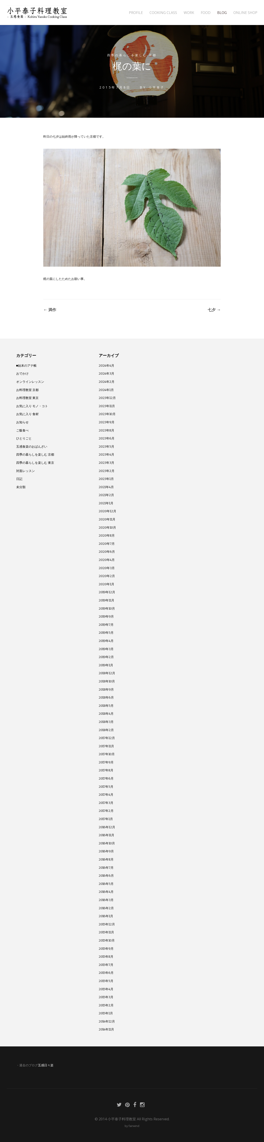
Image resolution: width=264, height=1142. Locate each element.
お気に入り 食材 (27, 414)
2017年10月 (107, 754)
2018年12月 (107, 673)
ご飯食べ (22, 430)
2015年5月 (106, 980)
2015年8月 (106, 956)
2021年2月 (106, 495)
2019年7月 (106, 624)
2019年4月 (106, 640)
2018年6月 (106, 697)
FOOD (206, 12)
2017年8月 (106, 770)
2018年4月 (106, 713)
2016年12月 (107, 827)
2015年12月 (107, 924)
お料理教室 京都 (27, 389)
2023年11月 (107, 406)
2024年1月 (106, 389)
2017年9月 (106, 762)
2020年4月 (107, 559)
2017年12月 (107, 738)
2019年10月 (107, 608)
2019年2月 (106, 657)
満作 (49, 309)
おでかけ (22, 373)
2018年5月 (106, 705)
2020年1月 (106, 584)
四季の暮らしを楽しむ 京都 (132, 55)
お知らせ (22, 422)
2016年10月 (107, 843)
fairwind (133, 1125)
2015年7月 (106, 964)
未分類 (21, 487)
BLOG (222, 12)
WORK (189, 12)
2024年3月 (106, 373)
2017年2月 (106, 810)
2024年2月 (106, 381)
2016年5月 (106, 883)
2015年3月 (106, 997)
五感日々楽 (45, 1065)
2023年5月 (106, 446)
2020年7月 (107, 543)
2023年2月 (106, 470)
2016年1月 (106, 916)
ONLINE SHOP (245, 12)
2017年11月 (106, 746)
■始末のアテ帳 (26, 365)
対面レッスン (25, 470)
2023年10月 (107, 414)
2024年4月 (106, 365)
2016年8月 (106, 859)
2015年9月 (106, 948)
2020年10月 (107, 527)
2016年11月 (106, 835)
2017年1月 (106, 818)
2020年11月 (107, 519)
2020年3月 (107, 568)
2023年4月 (106, 454)
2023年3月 (106, 462)
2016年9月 (106, 851)
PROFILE (136, 12)
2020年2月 (107, 576)
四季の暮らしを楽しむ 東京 (35, 462)
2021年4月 (106, 487)
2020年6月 (107, 551)
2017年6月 (106, 778)
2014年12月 (107, 1021)
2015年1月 (106, 1013)
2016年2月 (106, 908)
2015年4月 (106, 989)
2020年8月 (107, 535)
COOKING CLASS (163, 12)
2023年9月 (106, 422)
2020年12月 (107, 511)
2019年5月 (106, 632)
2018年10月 (107, 681)
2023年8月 (106, 430)
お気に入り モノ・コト (32, 406)
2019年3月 (106, 649)
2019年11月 (106, 600)
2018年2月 (106, 730)
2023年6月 (106, 438)
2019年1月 (106, 665)
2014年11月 (106, 1029)
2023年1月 (106, 478)
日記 (19, 478)
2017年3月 (106, 802)
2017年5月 (106, 786)
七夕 (214, 309)
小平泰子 (156, 87)
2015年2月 (106, 1005)
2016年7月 (106, 867)
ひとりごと (24, 438)
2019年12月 (107, 592)
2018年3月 (106, 721)
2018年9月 (106, 689)
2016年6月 (106, 875)
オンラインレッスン (30, 381)
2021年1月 (106, 503)
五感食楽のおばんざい (31, 446)
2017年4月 (106, 794)
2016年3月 (106, 899)
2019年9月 (106, 616)
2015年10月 (107, 940)
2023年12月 (107, 397)
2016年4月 (106, 891)
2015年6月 (106, 972)
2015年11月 (106, 932)
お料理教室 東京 (27, 397)
